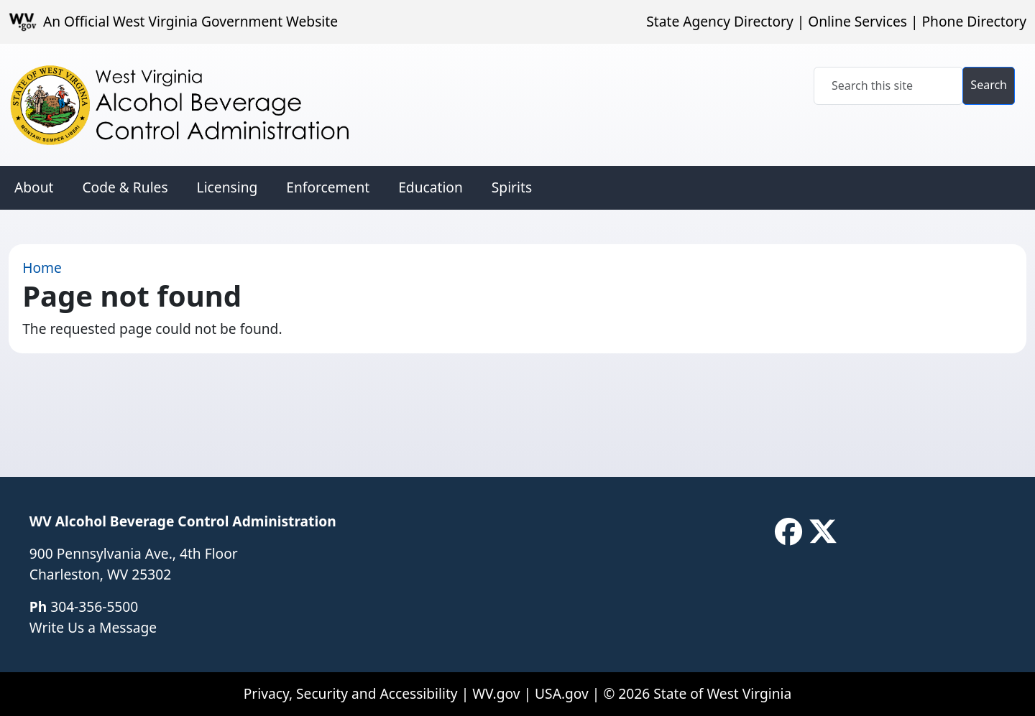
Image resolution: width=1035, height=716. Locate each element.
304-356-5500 (94, 606)
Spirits (512, 187)
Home (42, 267)
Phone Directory (973, 21)
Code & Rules (124, 187)
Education (430, 187)
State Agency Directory (719, 21)
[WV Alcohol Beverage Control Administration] (193, 105)
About (33, 187)
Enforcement (327, 187)
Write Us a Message (93, 627)
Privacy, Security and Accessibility (351, 693)
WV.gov (496, 693)
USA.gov (562, 693)
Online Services (857, 21)
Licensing (227, 187)
